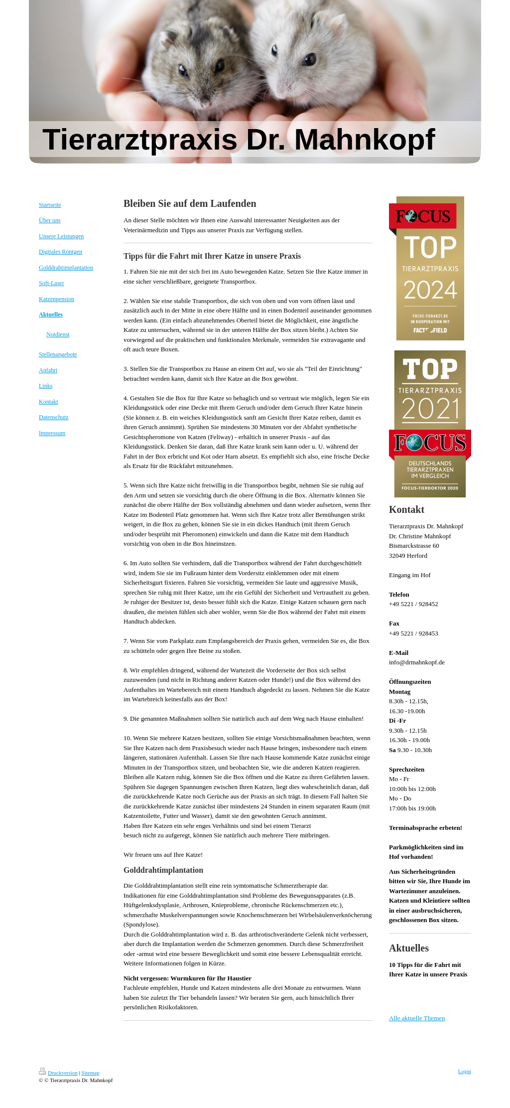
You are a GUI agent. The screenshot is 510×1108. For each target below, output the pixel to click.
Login (464, 1071)
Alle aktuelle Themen (417, 1018)
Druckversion (58, 1073)
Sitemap (91, 1073)
